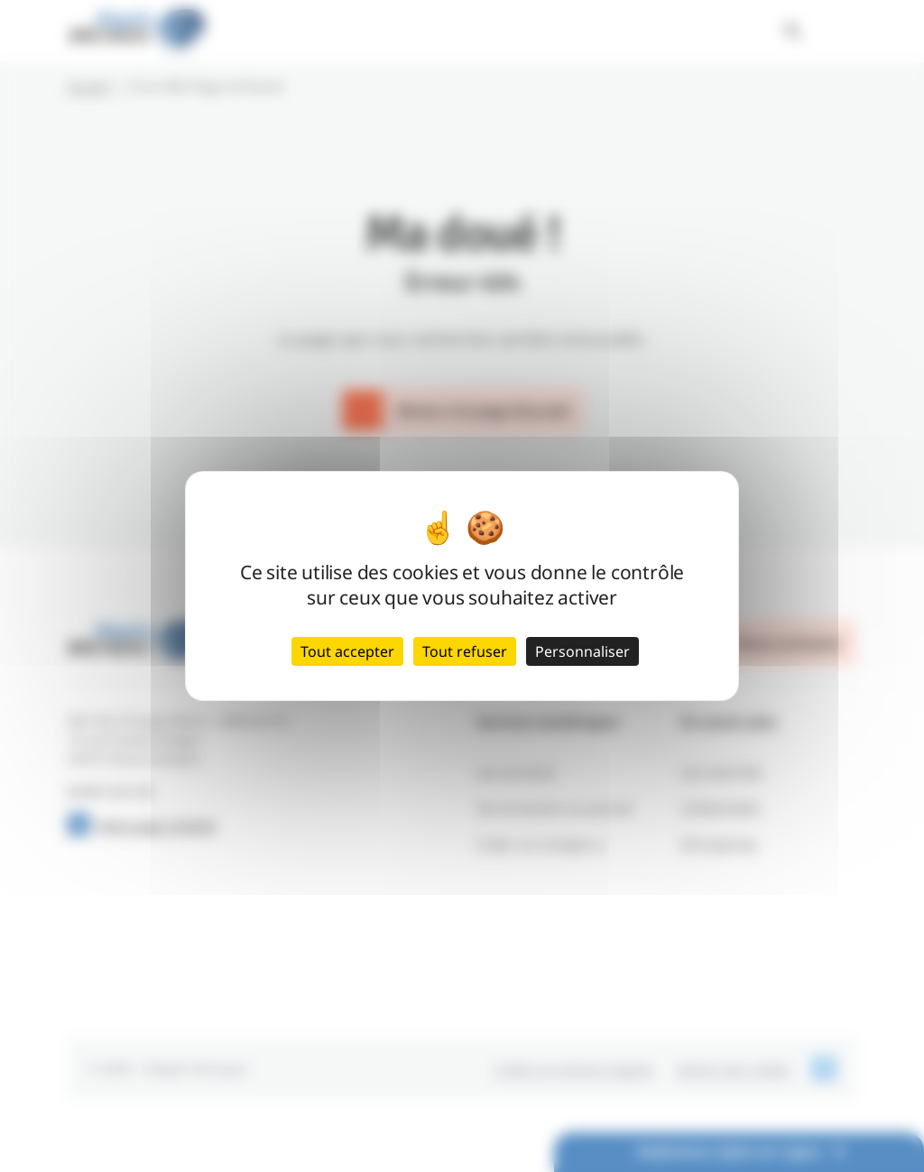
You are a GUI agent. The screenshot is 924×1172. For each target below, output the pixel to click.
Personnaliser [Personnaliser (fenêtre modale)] (582, 651)
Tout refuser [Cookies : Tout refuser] (464, 651)
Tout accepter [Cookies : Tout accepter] (347, 651)
